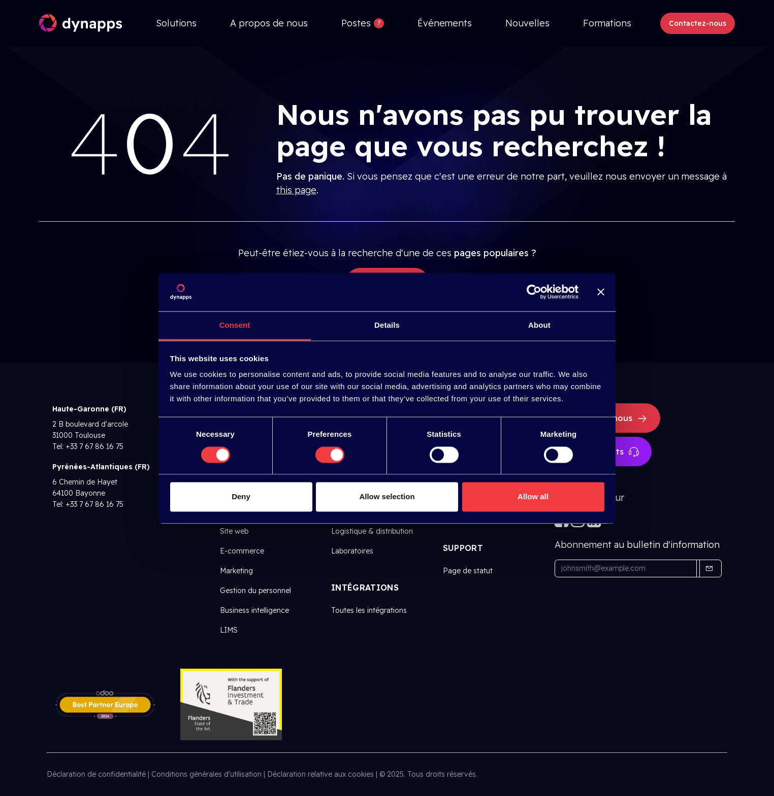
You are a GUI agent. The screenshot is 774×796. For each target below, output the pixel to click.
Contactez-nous (697, 23)
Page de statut (468, 570)
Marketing (236, 570)
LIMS (229, 630)
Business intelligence (254, 610)
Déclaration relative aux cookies (320, 774)
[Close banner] (600, 291)
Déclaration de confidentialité (96, 774)
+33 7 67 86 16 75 (94, 446)
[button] (709, 568)
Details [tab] (387, 325)
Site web (234, 531)
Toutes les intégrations (369, 610)
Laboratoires (352, 551)
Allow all (533, 497)
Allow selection (386, 497)
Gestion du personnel (255, 590)
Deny (241, 497)
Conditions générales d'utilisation (206, 774)
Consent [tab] (234, 325)
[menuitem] (176, 23)
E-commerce (242, 551)
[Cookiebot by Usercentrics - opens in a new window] (534, 291)
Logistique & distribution (372, 531)
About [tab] (539, 325)
